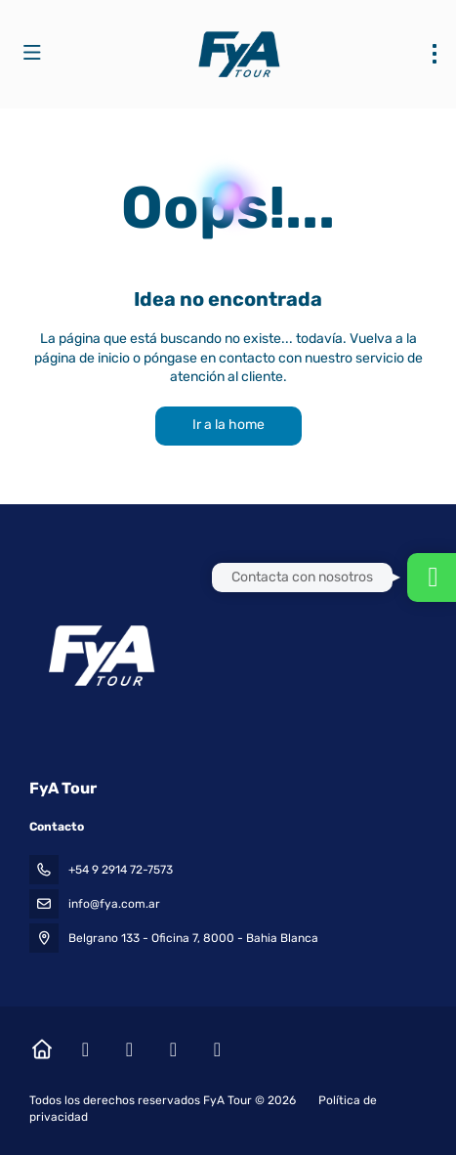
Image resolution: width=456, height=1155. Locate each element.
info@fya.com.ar (114, 904)
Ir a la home (228, 424)
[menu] (434, 53)
